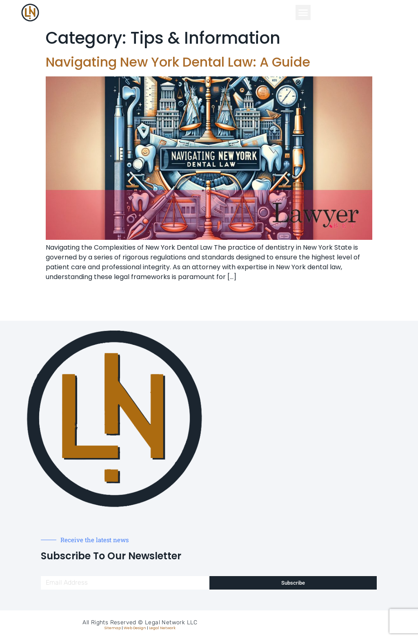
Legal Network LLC (171, 622)
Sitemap (112, 628)
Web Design (135, 628)
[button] (303, 12)
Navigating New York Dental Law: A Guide (178, 62)
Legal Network (162, 628)
